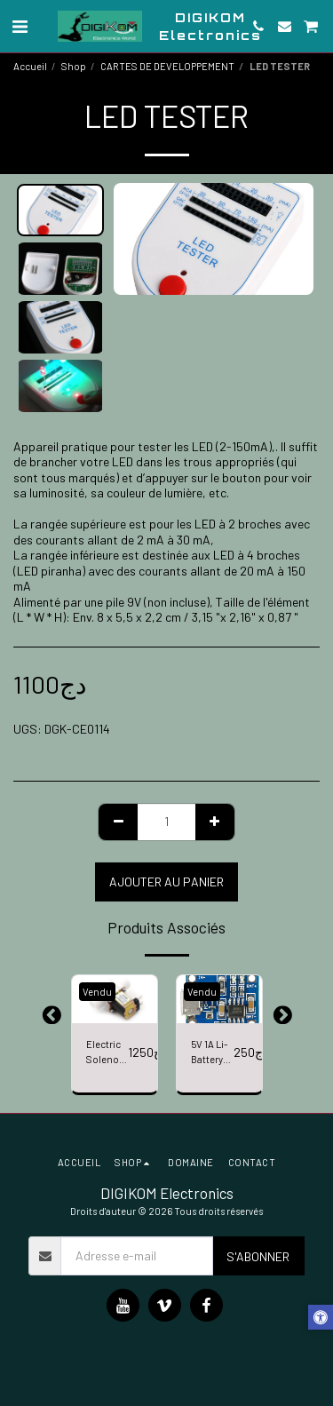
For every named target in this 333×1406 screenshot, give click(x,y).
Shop (73, 66)
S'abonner (257, 1256)
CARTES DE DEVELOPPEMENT (167, 66)
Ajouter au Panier (166, 881)
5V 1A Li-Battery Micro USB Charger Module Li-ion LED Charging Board (212, 1053)
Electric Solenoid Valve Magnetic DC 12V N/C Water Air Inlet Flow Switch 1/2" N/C (107, 1053)
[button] (19, 26)
